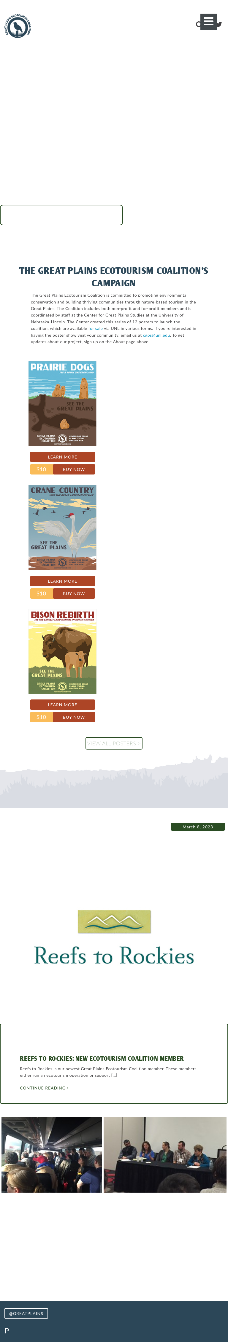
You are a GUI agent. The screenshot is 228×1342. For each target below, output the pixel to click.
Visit (42, 1281)
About (59, 1281)
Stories (185, 1281)
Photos (101, 1281)
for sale (44, 335)
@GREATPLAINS (26, 1085)
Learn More (41, 458)
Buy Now (53, 471)
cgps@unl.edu (127, 341)
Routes (80, 1281)
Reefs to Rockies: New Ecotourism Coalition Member (106, 831)
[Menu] (208, 22)
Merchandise (156, 1281)
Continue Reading (48, 860)
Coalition (126, 1281)
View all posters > (114, 497)
